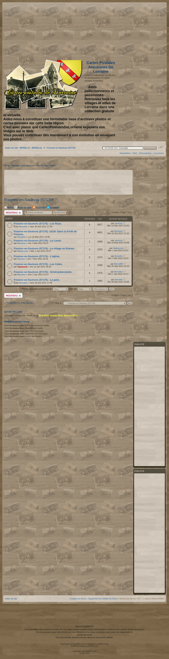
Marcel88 (118, 264)
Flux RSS (39, 208)
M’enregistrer (145, 153)
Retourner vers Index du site (19, 303)
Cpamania (22, 267)
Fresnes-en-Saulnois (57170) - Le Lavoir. (38, 240)
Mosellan (23, 226)
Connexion (159, 153)
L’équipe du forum (78, 598)
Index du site (11, 148)
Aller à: (58, 303)
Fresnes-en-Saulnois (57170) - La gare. (37, 279)
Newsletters (125, 153)
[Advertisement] (134, 30)
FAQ (135, 153)
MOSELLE (25, 148)
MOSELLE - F (38, 148)
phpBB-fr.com (91, 651)
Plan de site (22, 208)
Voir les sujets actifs (45, 165)
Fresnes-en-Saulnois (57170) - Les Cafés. (38, 264)
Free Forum (93, 646)
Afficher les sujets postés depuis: (45, 289)
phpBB (76, 644)
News (8, 208)
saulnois (118, 223)
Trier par (80, 289)
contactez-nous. (85, 635)
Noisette (21, 259)
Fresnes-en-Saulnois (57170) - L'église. (37, 256)
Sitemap (53, 208)
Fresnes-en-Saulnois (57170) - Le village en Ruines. (44, 248)
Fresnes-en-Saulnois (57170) (61, 148)
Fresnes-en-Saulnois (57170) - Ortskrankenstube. (43, 272)
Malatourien (22, 251)
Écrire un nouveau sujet (13, 212)
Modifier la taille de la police (161, 147)
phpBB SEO (84, 653)
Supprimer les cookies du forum (103, 598)
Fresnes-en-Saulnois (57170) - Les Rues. (38, 223)
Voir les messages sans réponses (18, 165)
